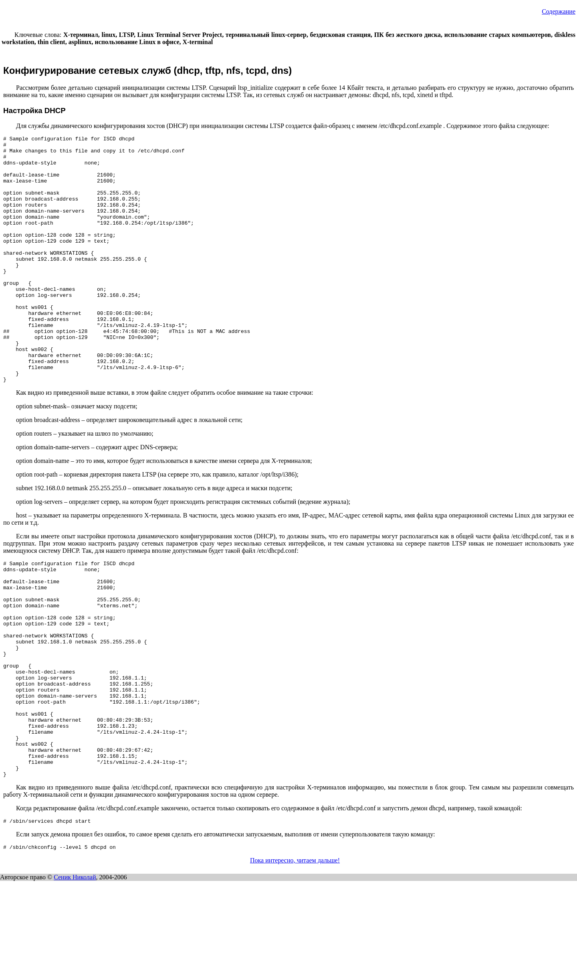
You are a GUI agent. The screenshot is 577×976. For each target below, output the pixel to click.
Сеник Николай (75, 972)
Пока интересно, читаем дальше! (295, 955)
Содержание (558, 11)
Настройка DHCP (34, 110)
